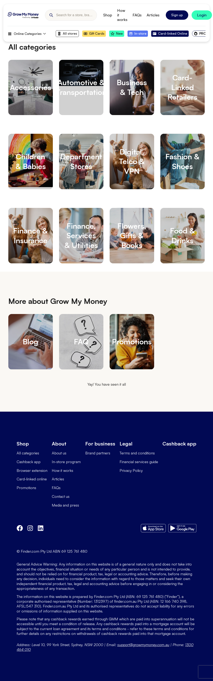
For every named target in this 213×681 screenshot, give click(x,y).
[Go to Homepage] (23, 15)
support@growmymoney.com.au (143, 644)
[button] (51, 15)
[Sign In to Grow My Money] (202, 15)
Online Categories (26, 34)
